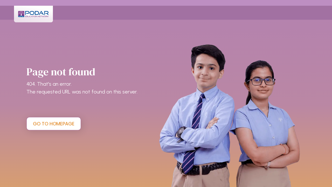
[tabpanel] (166, 93)
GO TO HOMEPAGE (53, 123)
